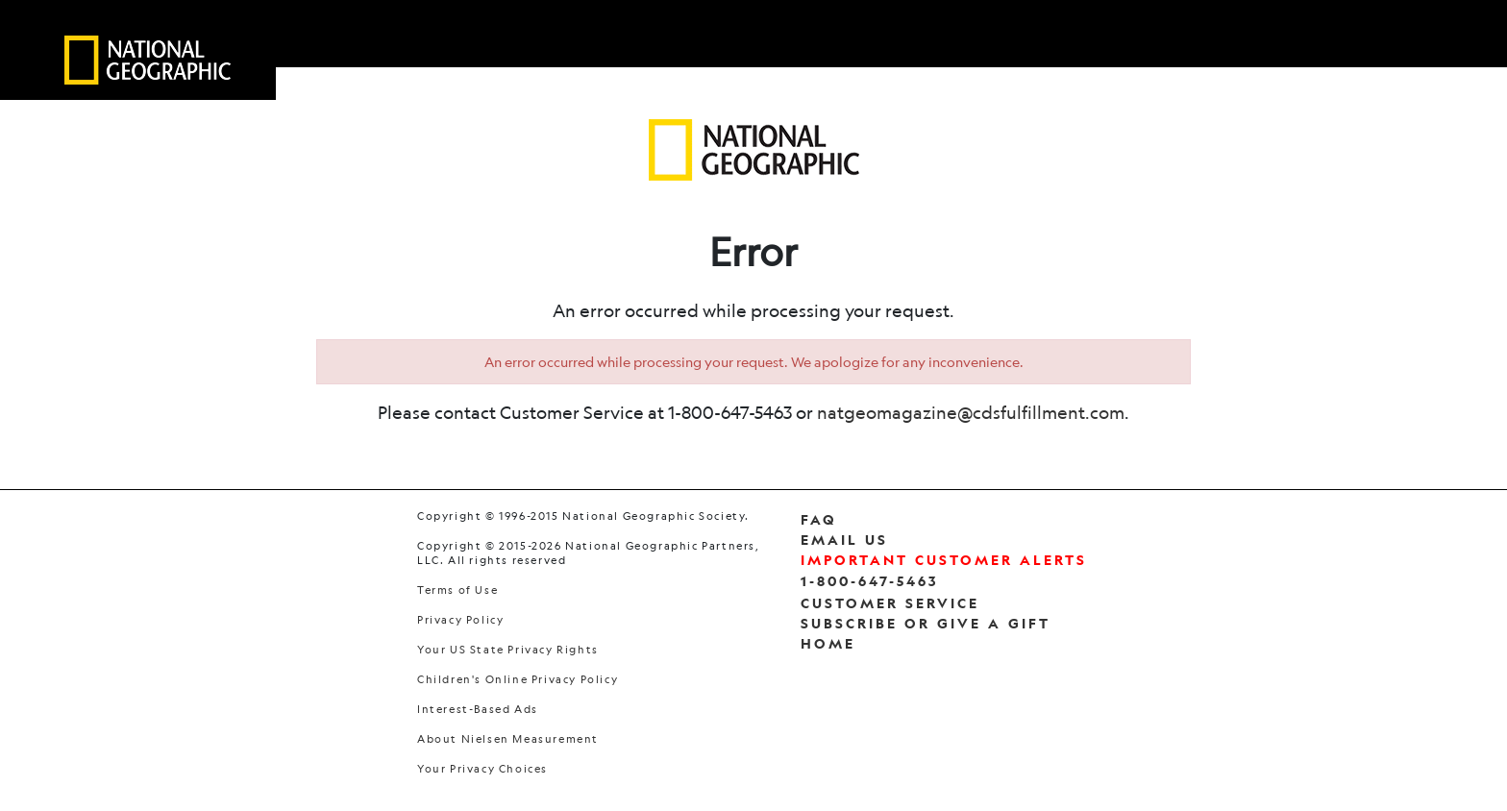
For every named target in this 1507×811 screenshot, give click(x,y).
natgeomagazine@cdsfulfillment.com (970, 412)
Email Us (844, 539)
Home (828, 643)
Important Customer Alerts (944, 560)
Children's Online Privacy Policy (517, 680)
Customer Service (890, 603)
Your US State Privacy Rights (508, 650)
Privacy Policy (460, 620)
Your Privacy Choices (482, 769)
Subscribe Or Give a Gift (925, 623)
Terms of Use (457, 590)
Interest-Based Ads (477, 709)
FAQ (819, 519)
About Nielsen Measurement (508, 739)
